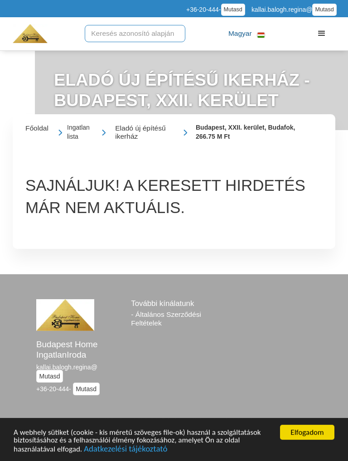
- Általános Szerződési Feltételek (166, 319)
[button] (247, 34)
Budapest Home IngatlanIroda (66, 349)
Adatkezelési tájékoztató (125, 450)
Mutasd (233, 9)
